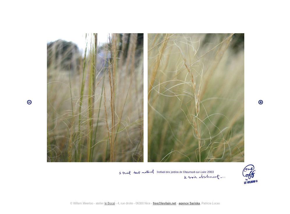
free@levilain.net (164, 203)
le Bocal (110, 203)
